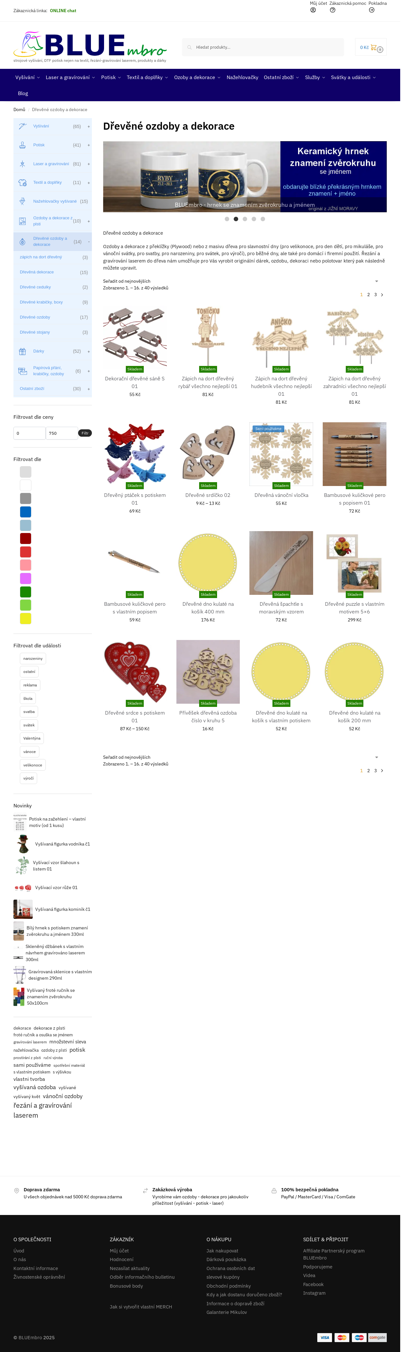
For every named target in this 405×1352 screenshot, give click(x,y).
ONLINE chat (63, 10)
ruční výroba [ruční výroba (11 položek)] (53, 1058)
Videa (309, 1275)
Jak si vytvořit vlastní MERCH (141, 1307)
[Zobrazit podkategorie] (88, 126)
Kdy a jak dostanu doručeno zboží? (244, 1294)
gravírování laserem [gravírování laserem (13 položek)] (30, 1042)
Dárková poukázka (226, 1259)
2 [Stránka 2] (368, 294)
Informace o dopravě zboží (235, 1303)
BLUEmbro (30, 1337)
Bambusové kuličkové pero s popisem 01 (354, 499)
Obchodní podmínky (229, 1286)
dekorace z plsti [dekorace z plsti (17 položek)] (49, 1028)
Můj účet (119, 1251)
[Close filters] (94, 122)
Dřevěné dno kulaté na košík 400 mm (208, 608)
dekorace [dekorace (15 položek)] (22, 1028)
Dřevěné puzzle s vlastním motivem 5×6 (355, 608)
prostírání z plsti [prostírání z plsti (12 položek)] (27, 1057)
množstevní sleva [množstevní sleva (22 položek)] (67, 1042)
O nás (19, 1259)
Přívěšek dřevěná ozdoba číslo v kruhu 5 (208, 716)
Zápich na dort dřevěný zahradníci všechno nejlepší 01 (354, 386)
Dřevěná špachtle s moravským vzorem (281, 608)
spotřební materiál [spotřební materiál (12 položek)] (69, 1065)
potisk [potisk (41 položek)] (77, 1049)
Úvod (18, 1251)
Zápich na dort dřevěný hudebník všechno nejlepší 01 (281, 386)
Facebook (313, 1284)
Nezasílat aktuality (130, 1268)
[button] (371, 47)
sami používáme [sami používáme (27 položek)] (32, 1065)
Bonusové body (126, 1286)
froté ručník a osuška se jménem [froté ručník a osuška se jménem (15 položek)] (43, 1035)
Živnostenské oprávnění (39, 1277)
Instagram (314, 1293)
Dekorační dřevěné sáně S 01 (135, 382)
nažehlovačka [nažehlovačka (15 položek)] (26, 1050)
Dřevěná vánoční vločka (281, 495)
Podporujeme (317, 1267)
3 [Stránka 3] (375, 294)
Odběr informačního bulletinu (142, 1277)
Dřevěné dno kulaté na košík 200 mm (354, 716)
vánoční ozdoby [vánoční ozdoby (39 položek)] (63, 1096)
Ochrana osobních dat (231, 1268)
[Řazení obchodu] (241, 281)
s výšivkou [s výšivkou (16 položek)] (62, 1072)
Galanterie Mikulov (227, 1312)
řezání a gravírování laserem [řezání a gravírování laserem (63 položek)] (42, 1110)
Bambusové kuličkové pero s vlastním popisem (135, 608)
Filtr (85, 433)
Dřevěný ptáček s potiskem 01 (135, 499)
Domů (19, 109)
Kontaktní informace (35, 1268)
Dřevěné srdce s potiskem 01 (135, 716)
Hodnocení (122, 1259)
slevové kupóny (223, 1277)
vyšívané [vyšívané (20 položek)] (67, 1087)
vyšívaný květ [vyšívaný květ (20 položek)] (26, 1096)
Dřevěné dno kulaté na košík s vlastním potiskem (281, 716)
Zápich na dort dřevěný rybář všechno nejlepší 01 (208, 382)
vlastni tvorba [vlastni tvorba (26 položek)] (29, 1079)
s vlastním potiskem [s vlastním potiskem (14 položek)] (31, 1071)
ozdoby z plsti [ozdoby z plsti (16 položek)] (54, 1050)
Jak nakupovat (222, 1251)
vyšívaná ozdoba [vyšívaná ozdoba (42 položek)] (34, 1087)
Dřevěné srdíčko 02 (208, 495)
